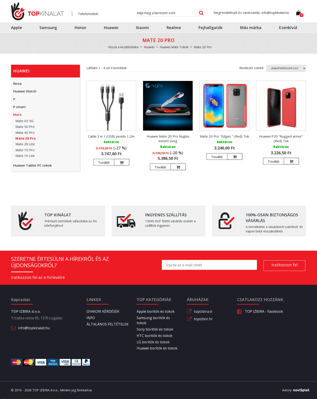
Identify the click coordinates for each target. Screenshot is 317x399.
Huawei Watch (24, 91)
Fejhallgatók (210, 27)
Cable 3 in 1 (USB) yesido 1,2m (111, 136)
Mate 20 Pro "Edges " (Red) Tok (224, 136)
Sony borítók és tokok (155, 329)
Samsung (48, 27)
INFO (91, 317)
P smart (19, 107)
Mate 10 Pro (25, 150)
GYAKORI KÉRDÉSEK (103, 311)
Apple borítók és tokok (156, 311)
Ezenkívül (288, 27)
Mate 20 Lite (25, 144)
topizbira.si (203, 311)
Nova (17, 83)
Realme (173, 27)
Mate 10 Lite (25, 155)
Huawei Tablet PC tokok (32, 165)
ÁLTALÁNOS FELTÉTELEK (108, 324)
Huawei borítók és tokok (157, 348)
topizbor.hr (203, 318)
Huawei (111, 27)
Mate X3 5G (24, 121)
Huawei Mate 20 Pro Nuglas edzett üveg (168, 138)
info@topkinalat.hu (34, 327)
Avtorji (294, 390)
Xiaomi (142, 27)
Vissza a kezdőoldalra (123, 47)
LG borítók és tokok (153, 342)
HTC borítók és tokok (154, 335)
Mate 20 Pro (25, 138)
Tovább (104, 162)
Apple (16, 27)
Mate (17, 114)
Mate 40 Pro (25, 132)
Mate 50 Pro (25, 126)
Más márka (251, 27)
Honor (80, 27)
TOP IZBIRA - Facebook (260, 311)
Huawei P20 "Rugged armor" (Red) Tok (281, 138)
